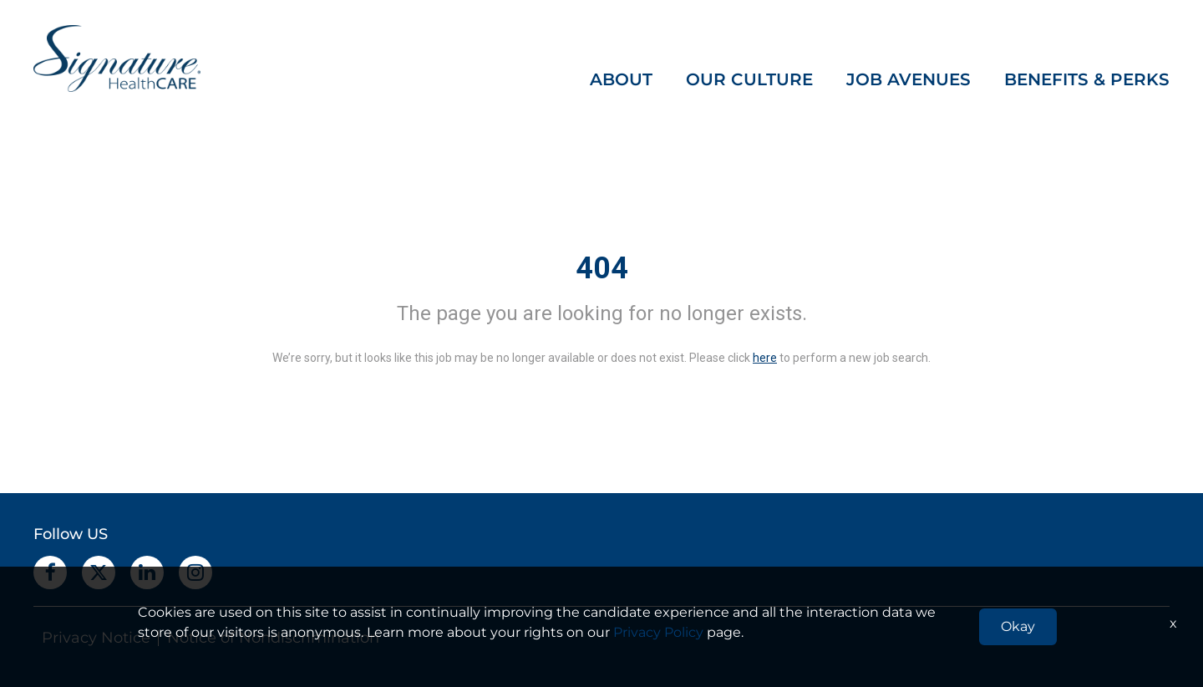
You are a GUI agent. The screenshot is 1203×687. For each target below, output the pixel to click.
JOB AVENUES (908, 79)
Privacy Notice (96, 637)
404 (602, 268)
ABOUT (621, 79)
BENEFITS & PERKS (1087, 79)
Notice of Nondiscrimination (273, 637)
